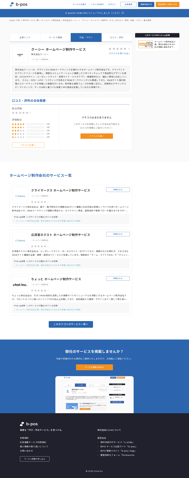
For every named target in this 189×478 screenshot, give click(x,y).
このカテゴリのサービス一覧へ (70, 324)
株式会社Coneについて (109, 430)
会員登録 (128, 4)
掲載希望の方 (146, 4)
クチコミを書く (28, 145)
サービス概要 (55, 37)
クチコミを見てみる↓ (119, 53)
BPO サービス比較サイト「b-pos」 (118, 446)
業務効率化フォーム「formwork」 (118, 455)
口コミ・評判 (116, 37)
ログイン (112, 4)
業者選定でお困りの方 (167, 4)
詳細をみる (118, 190)
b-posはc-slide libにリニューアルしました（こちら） (94, 13)
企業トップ (24, 37)
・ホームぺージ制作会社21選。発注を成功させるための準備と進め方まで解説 (47, 221)
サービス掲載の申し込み (34, 459)
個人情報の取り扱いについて (34, 446)
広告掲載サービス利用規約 (33, 442)
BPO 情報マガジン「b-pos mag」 (118, 451)
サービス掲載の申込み (94, 367)
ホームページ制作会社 (40, 59)
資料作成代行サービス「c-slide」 (117, 442)
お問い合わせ (26, 451)
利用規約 (24, 438)
